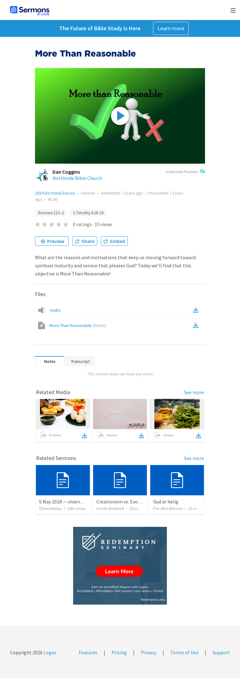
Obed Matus (50, 508)
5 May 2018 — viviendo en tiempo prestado (84, 501)
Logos (49, 652)
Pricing (119, 652)
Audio (55, 310)
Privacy (148, 652)
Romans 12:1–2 (51, 212)
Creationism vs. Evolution (123, 501)
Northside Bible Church (77, 178)
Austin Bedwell (110, 508)
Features (88, 652)
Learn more (171, 28)
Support (221, 652)
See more (194, 392)
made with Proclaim (185, 172)
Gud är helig (165, 501)
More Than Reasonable (77, 325)
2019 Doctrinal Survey (55, 193)
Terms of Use (184, 652)
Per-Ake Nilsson (167, 508)
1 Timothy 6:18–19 (88, 212)
